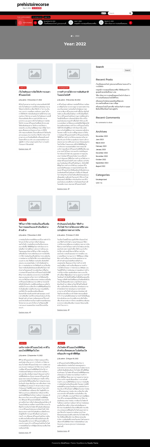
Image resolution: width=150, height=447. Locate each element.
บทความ (23, 87)
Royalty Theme (92, 443)
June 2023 (100, 140)
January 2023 (101, 150)
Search (100, 66)
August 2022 (100, 166)
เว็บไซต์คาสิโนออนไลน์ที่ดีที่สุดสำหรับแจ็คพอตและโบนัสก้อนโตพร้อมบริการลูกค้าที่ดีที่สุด (72, 350)
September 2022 (102, 163)
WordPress (65, 443)
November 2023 (102, 136)
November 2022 (102, 156)
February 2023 (101, 146)
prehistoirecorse (33, 4)
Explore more (25, 149)
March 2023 (100, 143)
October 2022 (101, 160)
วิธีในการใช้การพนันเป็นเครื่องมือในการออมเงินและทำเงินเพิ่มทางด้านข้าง (34, 227)
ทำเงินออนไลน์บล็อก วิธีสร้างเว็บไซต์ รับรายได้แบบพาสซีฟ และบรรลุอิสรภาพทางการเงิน (72, 227)
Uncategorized (63, 87)
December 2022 (102, 153)
